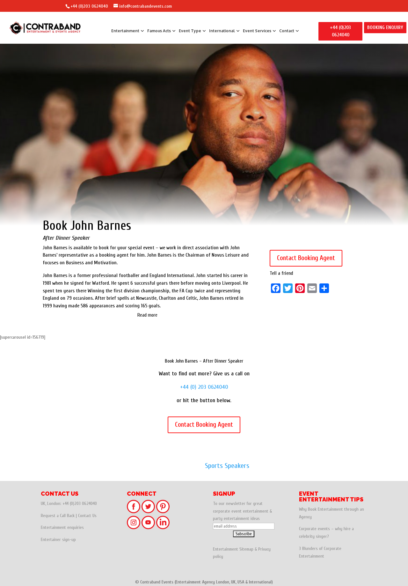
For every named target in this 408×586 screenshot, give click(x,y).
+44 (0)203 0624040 (89, 6)
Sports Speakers (227, 466)
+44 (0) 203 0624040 (204, 387)
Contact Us (87, 515)
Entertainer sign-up (58, 539)
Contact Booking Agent (306, 258)
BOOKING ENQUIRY (385, 27)
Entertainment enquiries (62, 527)
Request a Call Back (58, 515)
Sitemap (246, 549)
